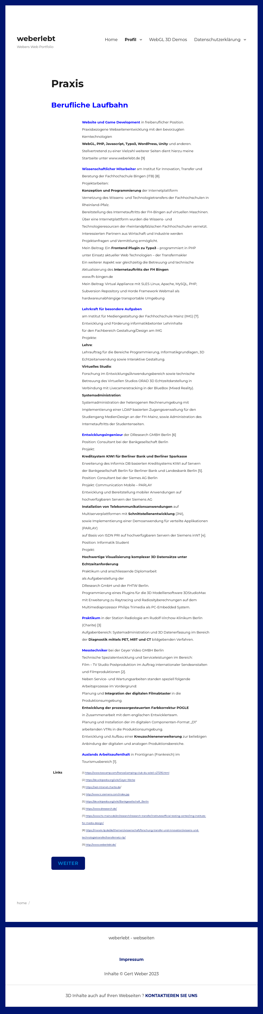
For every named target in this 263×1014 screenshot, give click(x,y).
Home (111, 39)
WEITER (68, 863)
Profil (130, 39)
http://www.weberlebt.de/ (101, 844)
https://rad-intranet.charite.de (103, 787)
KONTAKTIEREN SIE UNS (171, 995)
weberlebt (36, 38)
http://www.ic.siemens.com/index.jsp (107, 794)
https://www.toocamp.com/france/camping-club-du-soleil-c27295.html (127, 772)
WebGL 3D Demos (168, 39)
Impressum (131, 959)
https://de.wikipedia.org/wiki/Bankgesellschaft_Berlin (117, 801)
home (22, 903)
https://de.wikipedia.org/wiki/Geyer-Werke (110, 779)
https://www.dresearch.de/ (101, 808)
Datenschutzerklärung (217, 39)
